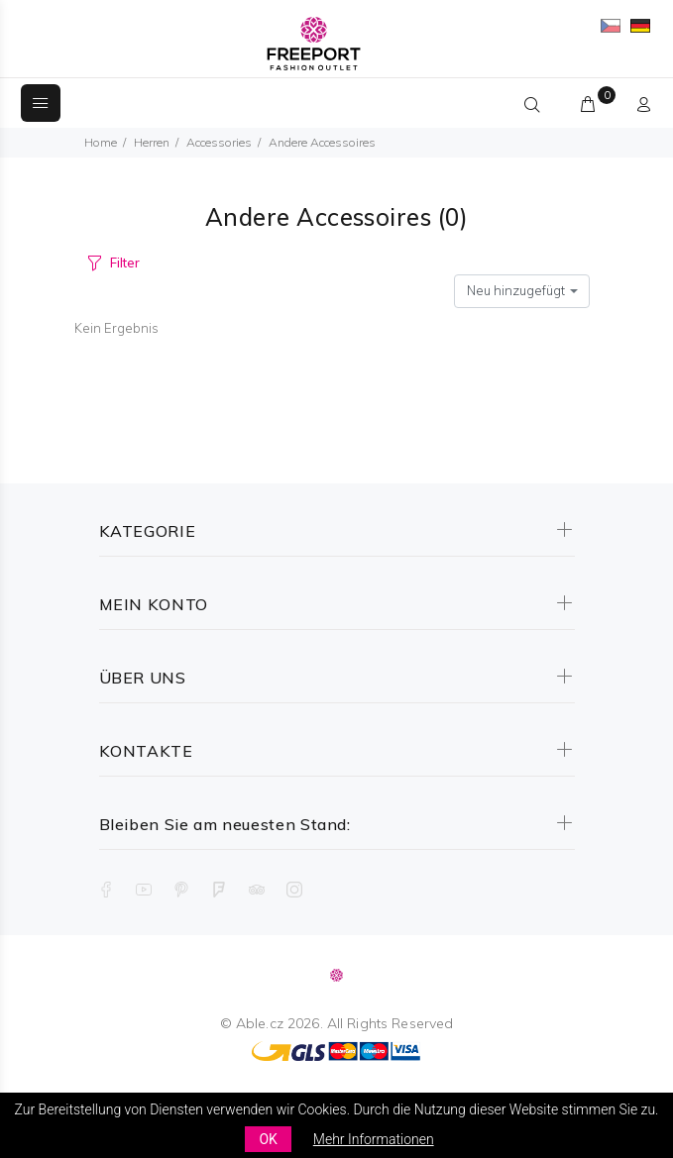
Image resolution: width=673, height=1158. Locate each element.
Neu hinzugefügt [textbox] (516, 290)
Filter (124, 262)
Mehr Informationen (373, 1139)
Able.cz (259, 1023)
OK (268, 1139)
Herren (151, 142)
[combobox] (522, 291)
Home (100, 142)
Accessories (219, 142)
